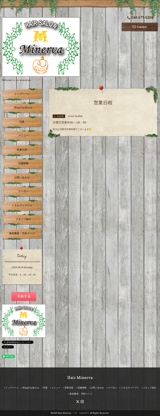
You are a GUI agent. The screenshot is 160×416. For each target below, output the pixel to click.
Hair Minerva (80, 377)
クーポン (23, 191)
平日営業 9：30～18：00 (22, 274)
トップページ (22, 94)
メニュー (23, 135)
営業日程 (22, 149)
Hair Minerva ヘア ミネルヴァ (73, 413)
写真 (22, 121)
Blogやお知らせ (23, 107)
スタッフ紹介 (23, 219)
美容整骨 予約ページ (22, 233)
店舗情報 (23, 163)
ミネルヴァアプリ (22, 205)
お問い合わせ (22, 177)
